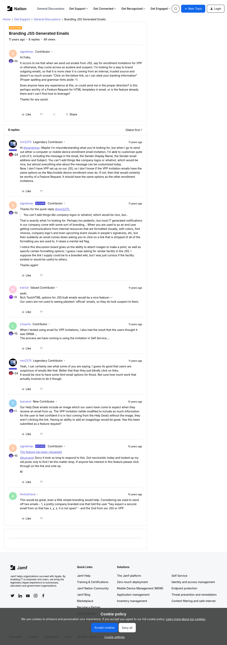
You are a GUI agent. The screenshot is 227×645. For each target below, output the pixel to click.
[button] (193, 9)
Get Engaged (160, 8)
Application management (133, 594)
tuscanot (25, 401)
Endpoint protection (184, 588)
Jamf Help (84, 575)
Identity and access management (193, 582)
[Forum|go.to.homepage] (16, 8)
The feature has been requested (41, 452)
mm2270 (25, 142)
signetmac (27, 51)
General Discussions (50, 8)
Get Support (79, 8)
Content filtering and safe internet (194, 601)
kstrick (24, 287)
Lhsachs (25, 324)
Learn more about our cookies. (186, 619)
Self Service (179, 575)
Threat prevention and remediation (194, 594)
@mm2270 (62, 209)
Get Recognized (133, 8)
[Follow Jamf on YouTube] (28, 595)
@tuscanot (27, 457)
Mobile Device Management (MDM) (140, 588)
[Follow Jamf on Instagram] (36, 596)
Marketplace (85, 601)
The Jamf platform (129, 575)
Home (6, 19)
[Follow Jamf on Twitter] (12, 595)
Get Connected (105, 8)
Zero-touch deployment (132, 582)
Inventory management (132, 601)
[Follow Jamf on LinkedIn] (20, 596)
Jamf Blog (83, 594)
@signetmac (32, 147)
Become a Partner (88, 607)
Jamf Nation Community (93, 588)
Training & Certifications (93, 582)
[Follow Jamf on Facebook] (43, 596)
